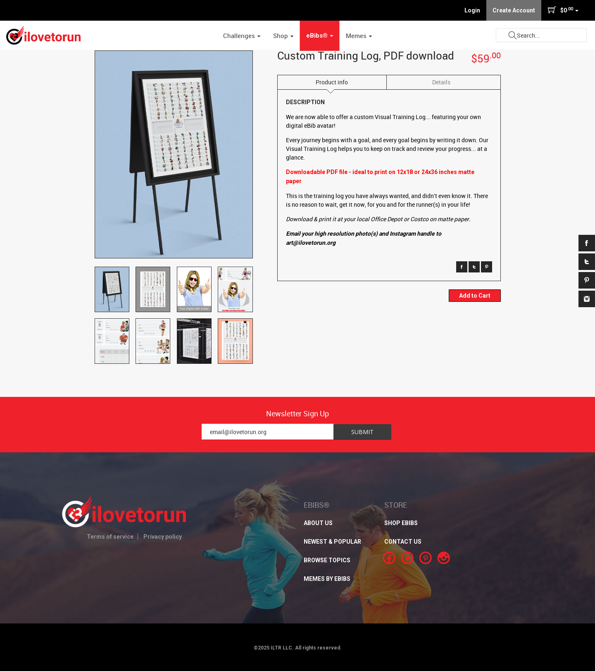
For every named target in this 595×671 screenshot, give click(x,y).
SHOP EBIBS (401, 523)
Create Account (514, 10)
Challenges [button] (242, 35)
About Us (318, 523)
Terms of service (110, 536)
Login (472, 10)
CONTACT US (402, 541)
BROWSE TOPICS (327, 560)
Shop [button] (283, 35)
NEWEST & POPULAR (332, 541)
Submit (512, 35)
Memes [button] (359, 35)
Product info (332, 82)
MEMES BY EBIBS (327, 578)
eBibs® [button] (319, 35)
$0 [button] (562, 10)
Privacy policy (162, 536)
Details (441, 82)
